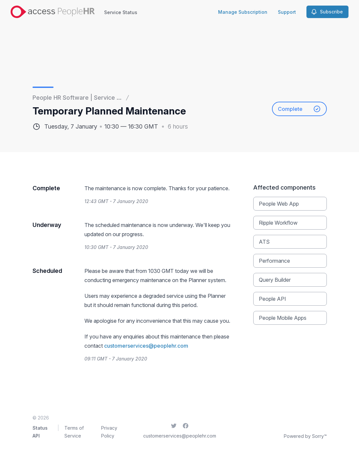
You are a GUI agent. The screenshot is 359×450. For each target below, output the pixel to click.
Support (287, 12)
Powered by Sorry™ (305, 436)
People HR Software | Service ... (77, 97)
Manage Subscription (242, 12)
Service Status (120, 12)
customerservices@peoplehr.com (146, 345)
